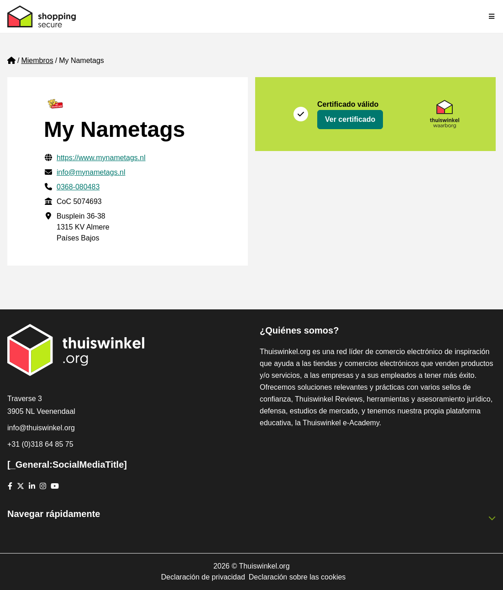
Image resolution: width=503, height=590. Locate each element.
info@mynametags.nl (91, 172)
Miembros (37, 60)
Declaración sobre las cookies (297, 577)
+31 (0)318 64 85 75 (40, 444)
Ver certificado (350, 119)
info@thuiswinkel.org (41, 428)
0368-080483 (78, 187)
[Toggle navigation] (492, 16)
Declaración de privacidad (203, 577)
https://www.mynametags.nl (101, 158)
